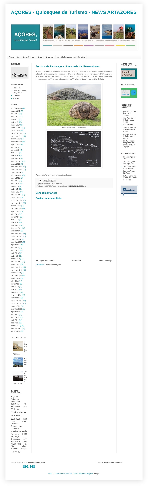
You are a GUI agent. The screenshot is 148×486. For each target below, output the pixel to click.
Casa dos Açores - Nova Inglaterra (129, 162)
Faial (25, 419)
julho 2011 (14, 315)
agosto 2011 (15, 312)
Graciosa (15, 428)
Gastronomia (16, 426)
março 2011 (15, 326)
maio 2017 (15, 119)
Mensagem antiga (105, 261)
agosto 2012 (15, 278)
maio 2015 (15, 186)
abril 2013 (14, 256)
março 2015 (15, 192)
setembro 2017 (16, 108)
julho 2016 (14, 147)
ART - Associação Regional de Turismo (129, 113)
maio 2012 (15, 287)
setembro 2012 (16, 276)
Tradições (24, 449)
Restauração (15, 442)
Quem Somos (28, 57)
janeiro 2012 (15, 298)
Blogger (96, 474)
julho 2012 (14, 281)
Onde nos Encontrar (46, 57)
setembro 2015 (16, 175)
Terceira (14, 449)
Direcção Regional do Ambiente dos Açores (129, 129)
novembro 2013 (16, 236)
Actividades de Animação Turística (71, 57)
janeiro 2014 (15, 231)
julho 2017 (14, 114)
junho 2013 (15, 250)
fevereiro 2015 (16, 195)
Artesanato (16, 406)
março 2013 (15, 259)
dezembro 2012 (16, 267)
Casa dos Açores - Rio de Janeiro (129, 167)
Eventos (15, 418)
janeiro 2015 (15, 198)
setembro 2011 (16, 309)
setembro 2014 (16, 209)
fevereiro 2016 (16, 161)
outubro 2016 (16, 139)
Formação (14, 424)
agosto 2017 (15, 111)
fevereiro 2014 (16, 228)
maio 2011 (15, 320)
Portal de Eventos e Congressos (20, 92)
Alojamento (15, 399)
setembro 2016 (16, 142)
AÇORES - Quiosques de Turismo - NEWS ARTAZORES (74, 12)
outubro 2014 (16, 206)
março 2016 (15, 158)
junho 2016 (15, 150)
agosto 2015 (15, 178)
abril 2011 (14, 323)
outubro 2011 (16, 306)
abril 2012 (14, 290)
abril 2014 (14, 223)
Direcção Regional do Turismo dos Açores (129, 136)
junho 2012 (15, 284)
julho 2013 (14, 248)
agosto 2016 (15, 144)
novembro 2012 (16, 270)
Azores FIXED (25, 361)
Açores (41, 184)
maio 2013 (15, 253)
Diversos (57, 184)
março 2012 (15, 292)
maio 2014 (15, 220)
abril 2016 (14, 156)
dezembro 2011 (16, 301)
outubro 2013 (16, 239)
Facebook (16, 88)
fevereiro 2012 (16, 295)
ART (25, 404)
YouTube (16, 98)
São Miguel (19, 446)
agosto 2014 (15, 211)
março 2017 (15, 125)
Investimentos (16, 431)
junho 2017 (15, 117)
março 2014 (15, 225)
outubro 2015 (16, 172)
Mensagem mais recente (45, 261)
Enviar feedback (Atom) (53, 265)
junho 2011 (15, 317)
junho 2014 (15, 217)
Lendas (24, 431)
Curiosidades (48, 184)
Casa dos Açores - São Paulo (129, 172)
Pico (61, 184)
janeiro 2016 (15, 164)
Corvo (25, 406)
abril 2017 (14, 122)
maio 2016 (15, 153)
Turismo (15, 451)
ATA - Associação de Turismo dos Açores (129, 120)
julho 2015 (14, 181)
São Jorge (22, 444)
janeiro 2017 (15, 131)
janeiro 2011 (15, 331)
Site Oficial (17, 95)
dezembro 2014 (16, 200)
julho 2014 (14, 214)
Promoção (15, 436)
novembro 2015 (16, 170)
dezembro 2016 (16, 133)
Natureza (15, 434)
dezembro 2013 (16, 234)
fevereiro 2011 (16, 328)
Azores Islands (128, 125)
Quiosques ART (19, 439)
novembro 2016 (16, 136)
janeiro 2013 (15, 264)
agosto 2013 (15, 245)
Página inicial (14, 57)
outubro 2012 (16, 273)
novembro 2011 (16, 303)
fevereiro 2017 (16, 128)
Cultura (15, 409)
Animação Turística (15, 402)
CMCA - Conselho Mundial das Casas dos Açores (130, 178)
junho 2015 (15, 184)
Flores (24, 421)
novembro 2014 (16, 203)
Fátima (13, 421)
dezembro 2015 (16, 167)
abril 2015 (14, 189)
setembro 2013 (16, 242)
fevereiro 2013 (16, 262)
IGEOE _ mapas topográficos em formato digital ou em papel (129, 144)
